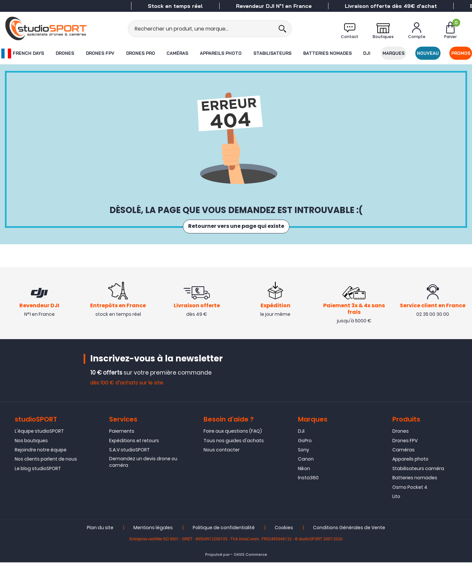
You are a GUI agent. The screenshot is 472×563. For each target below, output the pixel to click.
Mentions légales (153, 528)
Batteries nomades (327, 53)
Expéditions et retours (134, 441)
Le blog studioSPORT (38, 469)
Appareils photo (221, 53)
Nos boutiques (31, 441)
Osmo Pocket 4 (409, 487)
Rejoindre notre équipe (41, 450)
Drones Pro (140, 53)
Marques (394, 53)
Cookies (284, 528)
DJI (367, 53)
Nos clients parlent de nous (46, 459)
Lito (396, 496)
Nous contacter (222, 450)
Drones (64, 53)
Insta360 (308, 478)
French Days (22, 53)
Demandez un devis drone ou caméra (143, 462)
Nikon (304, 469)
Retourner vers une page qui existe (236, 226)
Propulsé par (217, 555)
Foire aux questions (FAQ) (233, 431)
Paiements (121, 431)
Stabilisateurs (272, 53)
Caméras (177, 53)
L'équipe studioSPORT (39, 431)
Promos (461, 53)
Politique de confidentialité (224, 528)
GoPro (305, 441)
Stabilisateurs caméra (418, 469)
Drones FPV (100, 53)
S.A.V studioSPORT (129, 450)
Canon (306, 459)
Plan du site (100, 528)
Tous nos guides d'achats (234, 441)
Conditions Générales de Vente (349, 528)
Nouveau (428, 53)
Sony (303, 450)
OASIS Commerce (250, 555)
